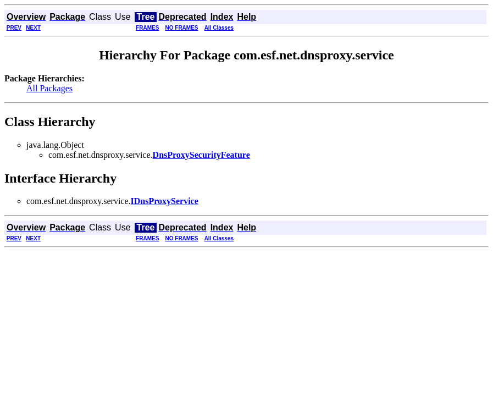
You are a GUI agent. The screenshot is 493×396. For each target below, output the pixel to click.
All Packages (49, 88)
